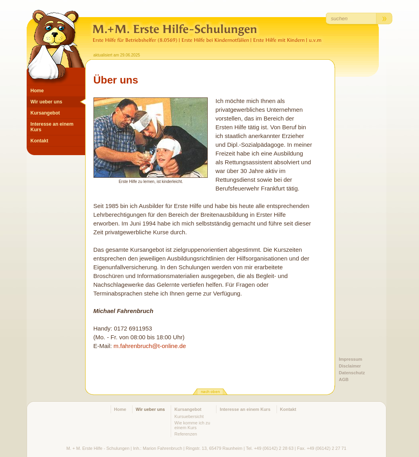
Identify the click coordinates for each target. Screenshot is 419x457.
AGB (344, 379)
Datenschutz (352, 372)
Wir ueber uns (46, 102)
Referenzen (185, 434)
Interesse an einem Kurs (52, 126)
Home (37, 90)
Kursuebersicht (188, 416)
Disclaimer (350, 366)
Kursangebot (45, 113)
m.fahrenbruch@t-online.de (149, 345)
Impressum (350, 359)
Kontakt (40, 141)
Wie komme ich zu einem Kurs (192, 425)
